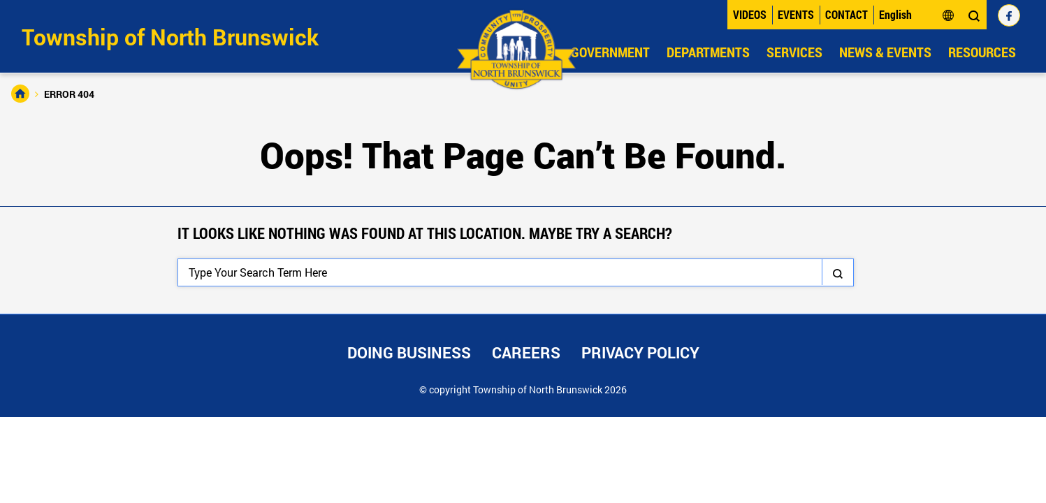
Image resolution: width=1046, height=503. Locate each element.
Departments (708, 52)
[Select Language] (917, 14)
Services (794, 52)
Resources (982, 52)
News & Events (885, 52)
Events (796, 14)
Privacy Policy (640, 352)
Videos (750, 14)
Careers (526, 352)
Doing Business (409, 352)
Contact (846, 14)
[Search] (515, 272)
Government (610, 52)
